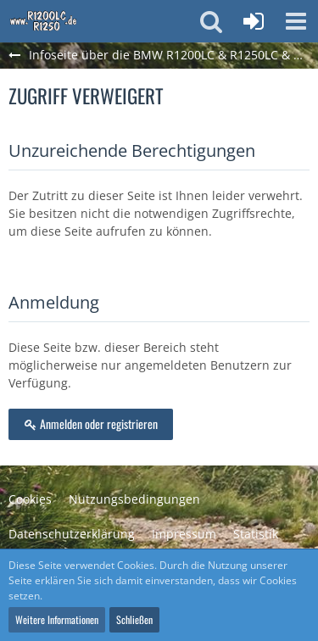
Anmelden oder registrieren (91, 423)
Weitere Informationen (56, 619)
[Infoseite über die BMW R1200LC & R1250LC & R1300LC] (43, 21)
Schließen (134, 619)
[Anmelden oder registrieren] (254, 21)
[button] (296, 21)
